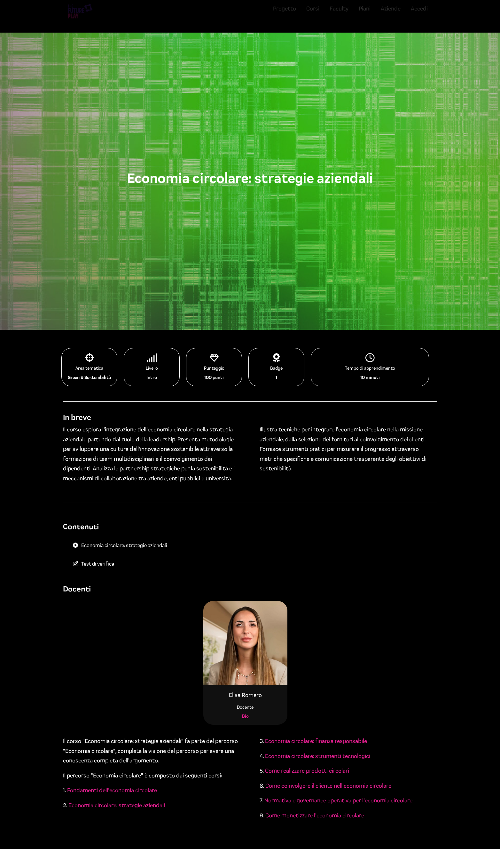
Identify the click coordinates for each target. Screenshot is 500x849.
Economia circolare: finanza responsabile (316, 741)
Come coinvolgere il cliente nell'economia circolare (328, 785)
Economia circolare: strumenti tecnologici (317, 756)
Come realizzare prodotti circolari (307, 770)
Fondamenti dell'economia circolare (112, 790)
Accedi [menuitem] (419, 13)
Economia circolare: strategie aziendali (116, 805)
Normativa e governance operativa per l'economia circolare (338, 800)
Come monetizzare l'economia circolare (314, 815)
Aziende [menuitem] (391, 13)
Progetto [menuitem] (284, 13)
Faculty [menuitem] (339, 13)
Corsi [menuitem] (312, 13)
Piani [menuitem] (365, 13)
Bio (245, 716)
